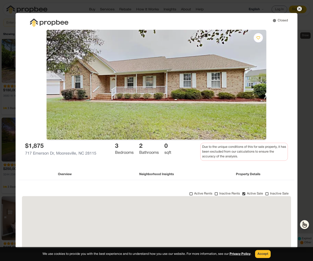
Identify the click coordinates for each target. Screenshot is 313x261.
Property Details (248, 174)
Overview (65, 174)
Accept (262, 254)
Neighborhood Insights (156, 174)
